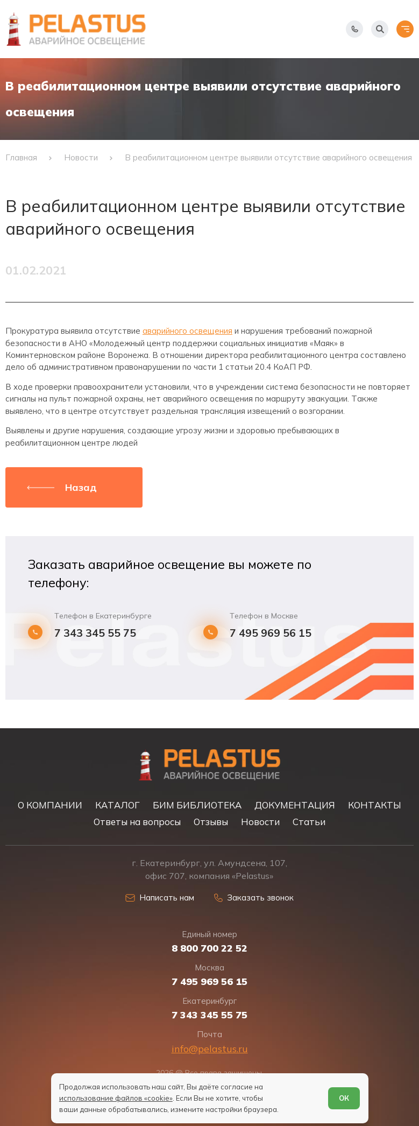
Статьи (309, 821)
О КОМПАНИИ (50, 805)
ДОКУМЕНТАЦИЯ (294, 805)
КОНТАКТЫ (374, 805)
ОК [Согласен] (344, 1098)
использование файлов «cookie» (116, 1098)
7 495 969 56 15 (270, 633)
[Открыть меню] (405, 29)
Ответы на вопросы (137, 821)
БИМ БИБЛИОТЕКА (197, 805)
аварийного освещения (187, 331)
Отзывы (211, 821)
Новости (260, 821)
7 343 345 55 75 (95, 633)
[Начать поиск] (379, 29)
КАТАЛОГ (117, 805)
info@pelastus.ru (210, 1049)
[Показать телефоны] (354, 29)
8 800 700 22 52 (209, 948)
